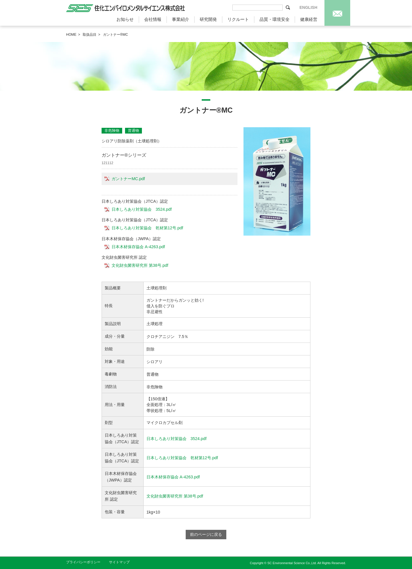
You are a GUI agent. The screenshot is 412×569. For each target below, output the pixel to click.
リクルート (238, 19)
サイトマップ (119, 562)
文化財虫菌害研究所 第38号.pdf (140, 265)
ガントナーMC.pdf (128, 178)
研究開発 (208, 19)
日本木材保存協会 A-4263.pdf (138, 246)
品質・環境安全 (275, 19)
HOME (71, 35)
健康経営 (308, 19)
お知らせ (125, 19)
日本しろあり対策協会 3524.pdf (142, 209)
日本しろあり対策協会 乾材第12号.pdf (147, 228)
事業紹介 (180, 19)
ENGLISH (308, 7)
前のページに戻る (206, 534)
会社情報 (152, 19)
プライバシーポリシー (83, 562)
